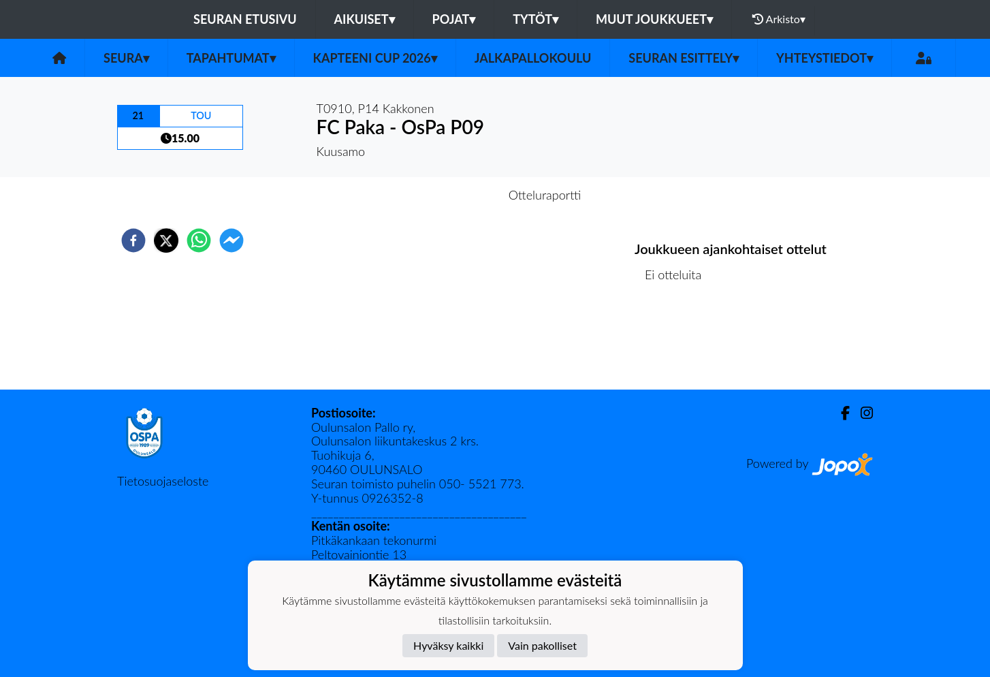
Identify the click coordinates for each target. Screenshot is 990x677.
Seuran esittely (683, 57)
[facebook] (133, 240)
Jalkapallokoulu (533, 57)
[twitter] (166, 240)
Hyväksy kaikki (448, 645)
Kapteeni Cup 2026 (375, 57)
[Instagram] (861, 413)
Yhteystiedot (824, 57)
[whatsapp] (199, 240)
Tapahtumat (231, 57)
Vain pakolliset (542, 645)
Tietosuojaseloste (162, 480)
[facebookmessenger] (231, 240)
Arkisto (778, 19)
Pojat (454, 19)
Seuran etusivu (245, 19)
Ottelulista (678, 343)
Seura (126, 57)
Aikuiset (364, 19)
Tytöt (535, 19)
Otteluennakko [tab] (448, 194)
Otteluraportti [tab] (545, 194)
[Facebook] (840, 413)
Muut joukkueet (654, 19)
